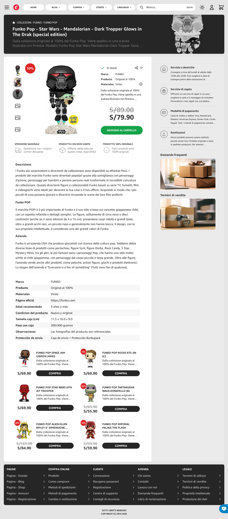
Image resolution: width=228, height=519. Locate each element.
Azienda (143, 469)
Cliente (98, 469)
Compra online (59, 469)
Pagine (11, 469)
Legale (187, 469)
